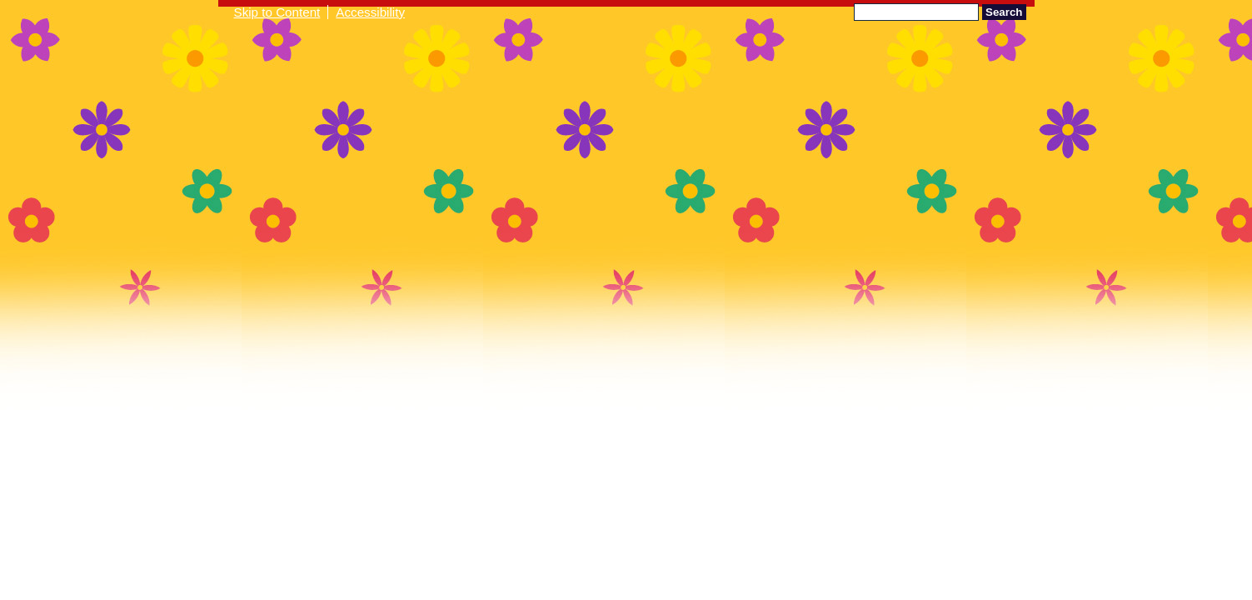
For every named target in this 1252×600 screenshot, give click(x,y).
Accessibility (370, 12)
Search (1003, 12)
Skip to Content (277, 12)
